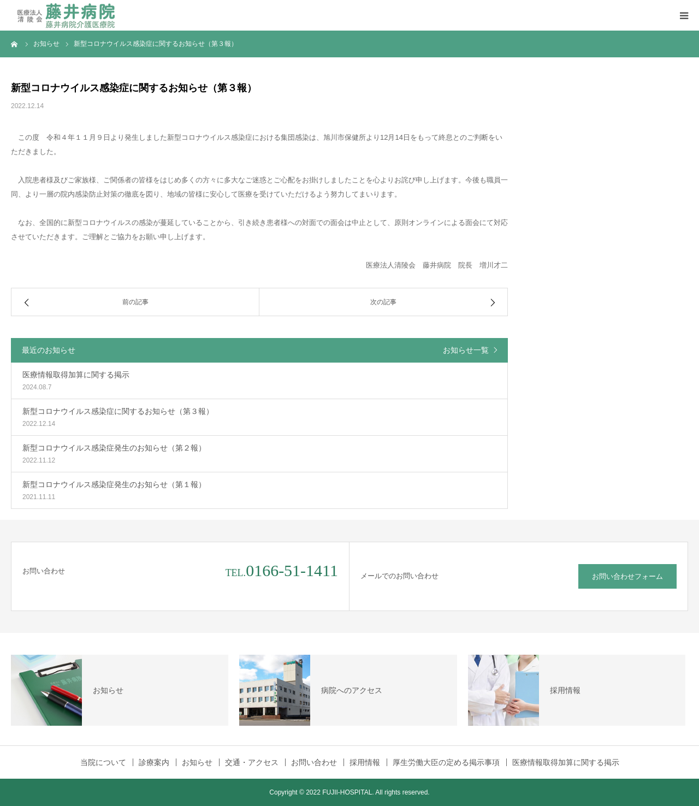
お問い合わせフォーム (627, 576)
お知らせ (197, 762)
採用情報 (365, 762)
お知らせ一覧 (466, 350)
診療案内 (154, 762)
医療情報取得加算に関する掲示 (565, 762)
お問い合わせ (314, 762)
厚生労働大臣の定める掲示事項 (446, 762)
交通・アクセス (252, 762)
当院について (103, 762)
